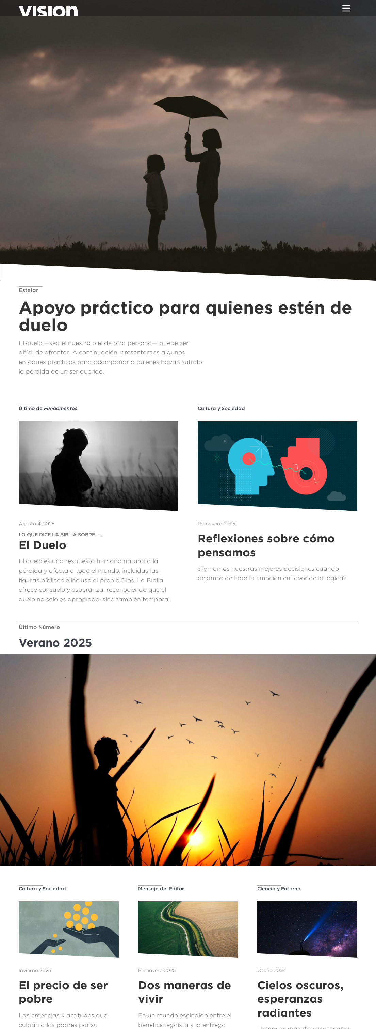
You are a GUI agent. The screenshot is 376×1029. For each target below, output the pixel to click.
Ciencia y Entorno (278, 888)
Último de (48, 408)
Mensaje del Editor (161, 888)
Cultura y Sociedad (221, 408)
